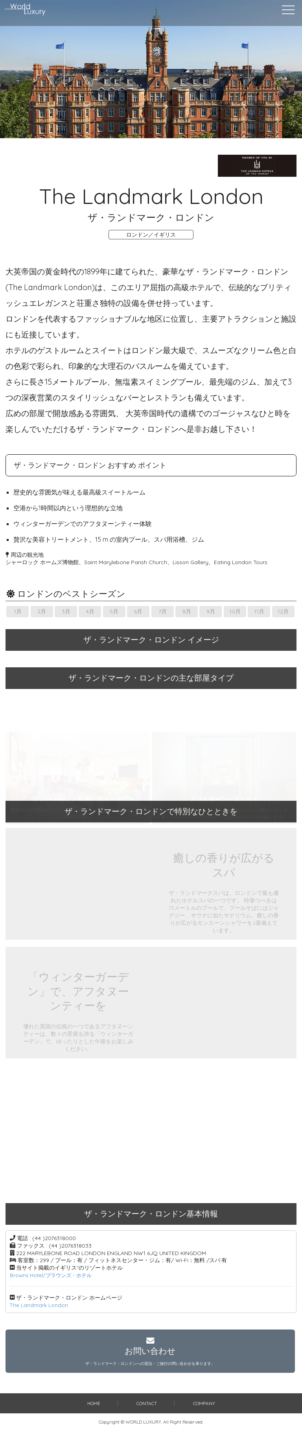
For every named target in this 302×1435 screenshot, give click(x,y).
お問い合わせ (150, 1353)
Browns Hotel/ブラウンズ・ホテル (53, 1275)
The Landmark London (39, 1305)
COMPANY (204, 1408)
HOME (93, 1408)
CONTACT (146, 1408)
